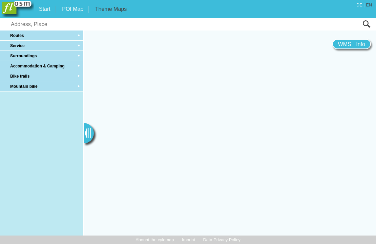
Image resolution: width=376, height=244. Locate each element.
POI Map (72, 9)
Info (360, 44)
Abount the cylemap (154, 239)
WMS (344, 44)
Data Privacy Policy (222, 239)
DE (359, 4)
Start (44, 9)
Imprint (188, 239)
